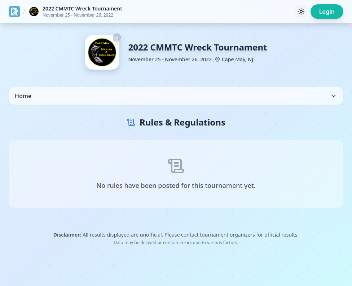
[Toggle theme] (301, 11)
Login (327, 12)
